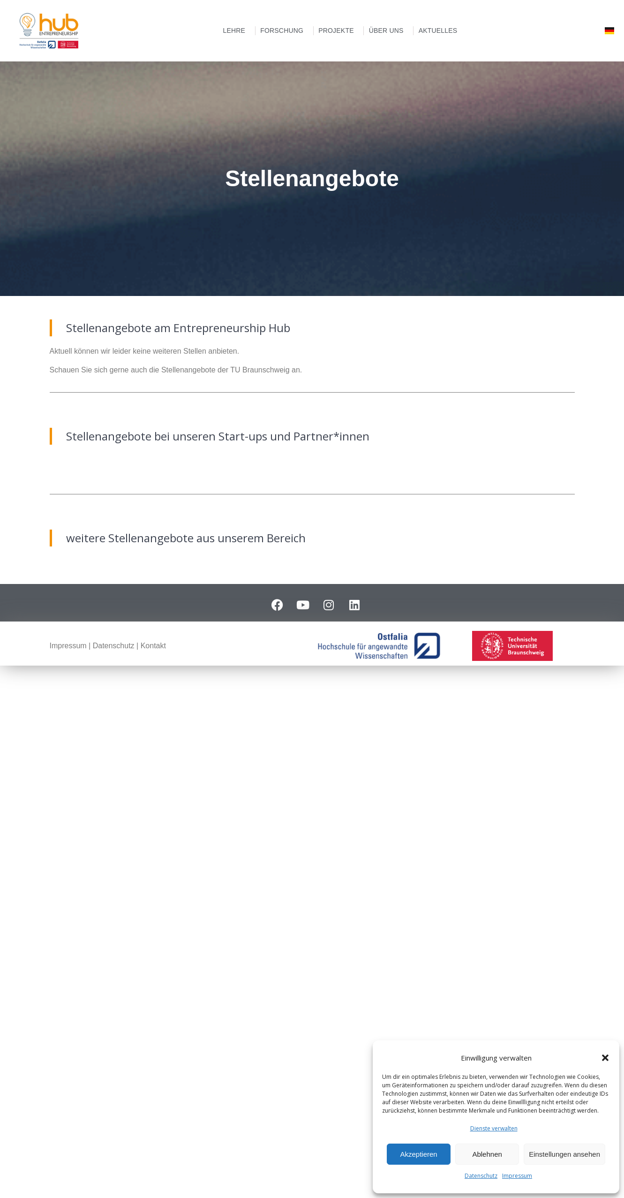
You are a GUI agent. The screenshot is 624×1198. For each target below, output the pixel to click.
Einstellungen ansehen (564, 1154)
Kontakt (153, 646)
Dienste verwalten (494, 1128)
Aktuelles (440, 30)
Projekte (338, 30)
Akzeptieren (418, 1154)
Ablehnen (487, 1154)
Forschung (284, 30)
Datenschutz (481, 1176)
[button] (605, 1057)
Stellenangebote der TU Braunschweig (225, 370)
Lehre (236, 30)
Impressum (517, 1176)
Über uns (388, 30)
